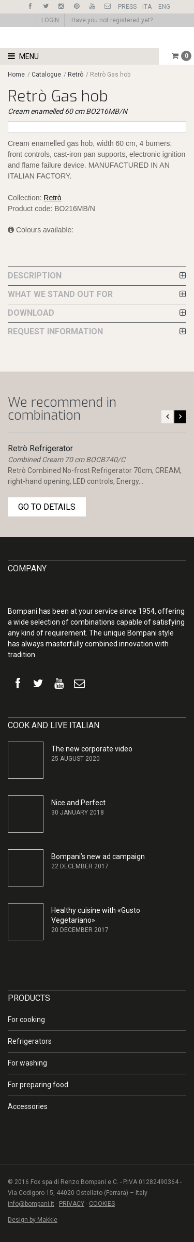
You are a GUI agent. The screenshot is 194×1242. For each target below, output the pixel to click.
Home (16, 74)
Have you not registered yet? (112, 20)
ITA (147, 6)
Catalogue (47, 74)
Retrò (75, 74)
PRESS (127, 6)
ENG (164, 6)
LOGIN (50, 20)
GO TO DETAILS (47, 507)
